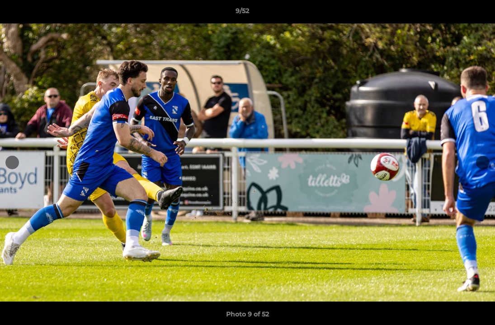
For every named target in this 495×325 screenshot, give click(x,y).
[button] (457, 13)
